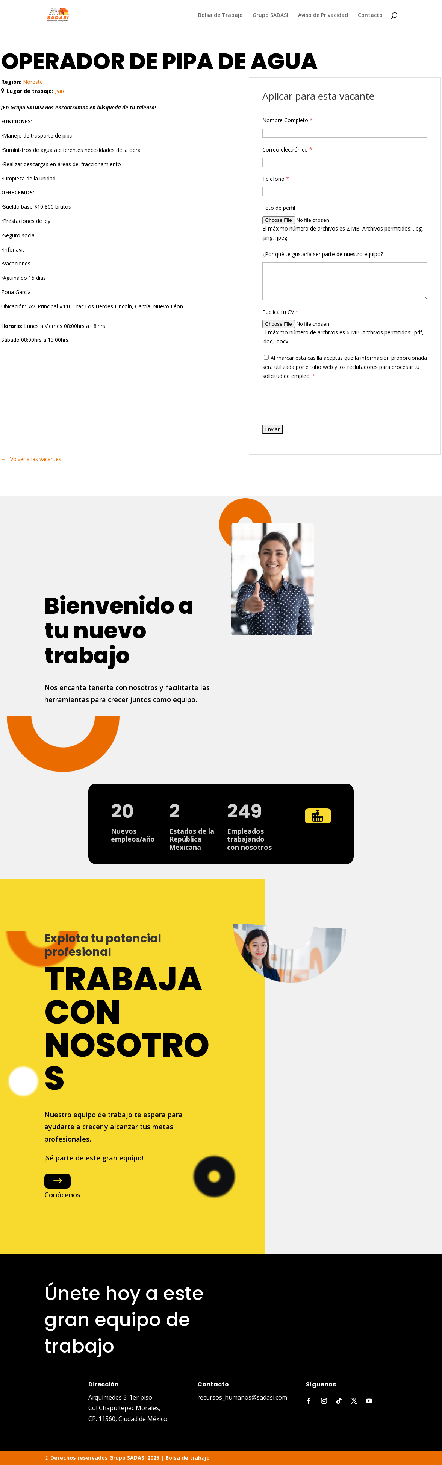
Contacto (370, 15)
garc (60, 90)
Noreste (33, 81)
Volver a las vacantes (35, 459)
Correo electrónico (287, 149)
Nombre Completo (287, 120)
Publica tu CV (280, 311)
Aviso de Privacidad (323, 15)
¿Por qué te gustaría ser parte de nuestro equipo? (322, 254)
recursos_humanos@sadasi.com (242, 1397)
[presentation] (319, 402)
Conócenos (62, 1194)
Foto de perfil (278, 207)
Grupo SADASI (270, 15)
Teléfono (275, 178)
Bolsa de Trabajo (220, 15)
